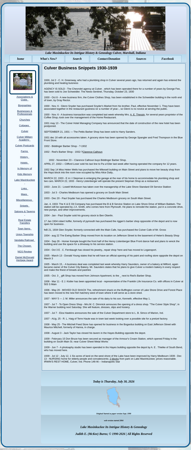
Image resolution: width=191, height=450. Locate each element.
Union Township (24, 234)
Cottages (24, 125)
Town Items (25, 228)
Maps (24, 194)
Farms (24, 151)
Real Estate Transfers (24, 221)
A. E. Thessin (137, 114)
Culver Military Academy (24, 138)
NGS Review (25, 251)
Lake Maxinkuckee (24, 181)
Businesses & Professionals (24, 112)
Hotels (24, 162)
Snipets (25, 205)
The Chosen (25, 245)
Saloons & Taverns (24, 213)
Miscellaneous (24, 200)
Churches (24, 119)
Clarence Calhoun (92, 151)
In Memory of (24, 168)
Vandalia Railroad (24, 240)
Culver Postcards (24, 145)
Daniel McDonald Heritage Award (24, 259)
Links (24, 188)
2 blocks (114, 358)
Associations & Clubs (25, 98)
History (24, 157)
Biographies (24, 105)
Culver (24, 131)
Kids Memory (24, 174)
